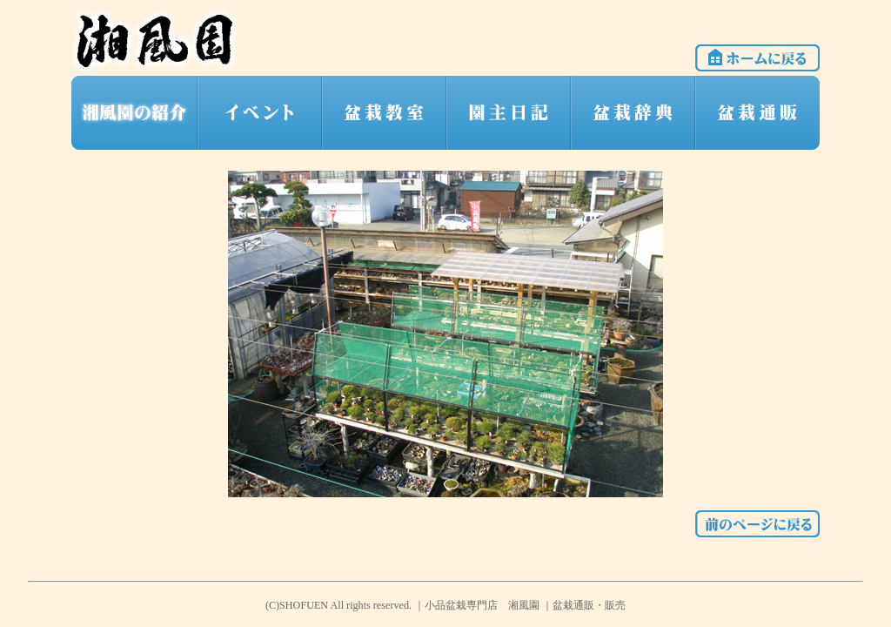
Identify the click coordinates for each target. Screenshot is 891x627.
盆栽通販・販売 (589, 605)
